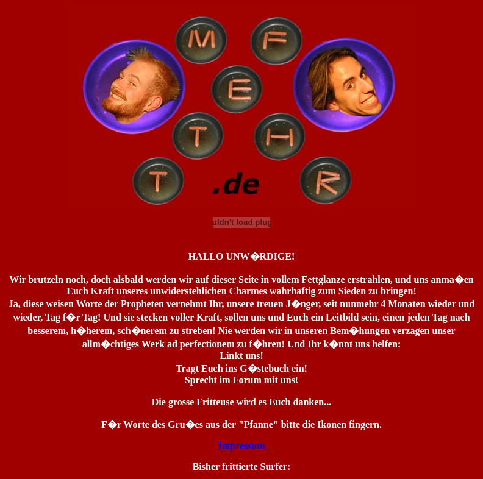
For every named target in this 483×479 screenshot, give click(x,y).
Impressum (241, 446)
